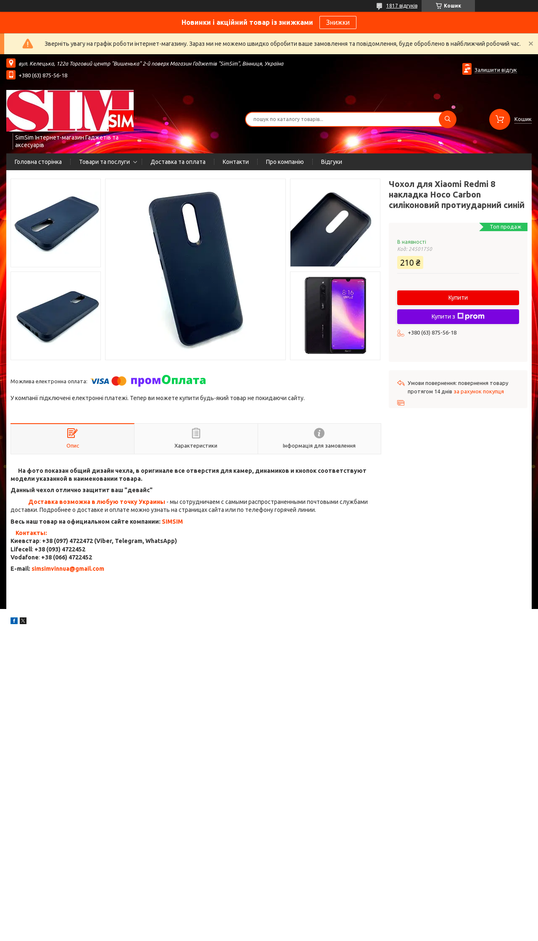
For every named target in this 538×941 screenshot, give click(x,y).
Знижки (338, 22)
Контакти (236, 162)
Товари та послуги (104, 162)
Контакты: (31, 533)
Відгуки (331, 162)
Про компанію (285, 162)
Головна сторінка (38, 162)
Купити (458, 297)
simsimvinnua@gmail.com (68, 568)
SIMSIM (172, 521)
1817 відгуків (401, 5)
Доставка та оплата (178, 162)
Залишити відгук (496, 70)
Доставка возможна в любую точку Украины (96, 501)
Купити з (458, 316)
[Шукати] (447, 119)
